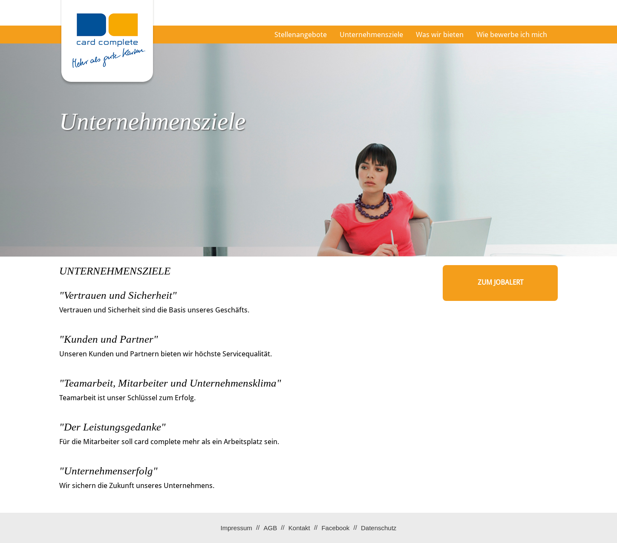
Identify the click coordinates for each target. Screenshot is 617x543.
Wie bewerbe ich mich (511, 34)
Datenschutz (378, 527)
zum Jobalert (500, 282)
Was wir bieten (440, 34)
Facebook (335, 527)
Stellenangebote (300, 34)
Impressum (236, 527)
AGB (270, 527)
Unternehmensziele (371, 34)
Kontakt (299, 527)
